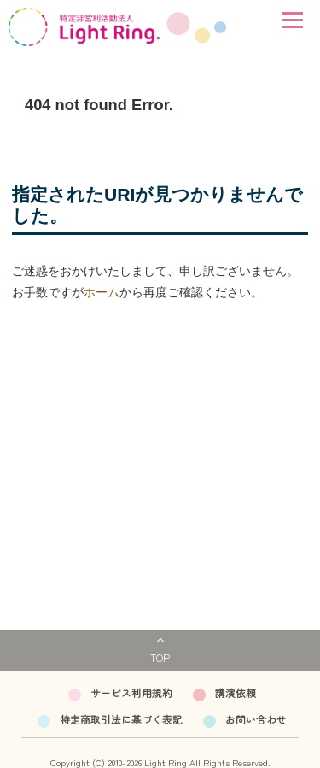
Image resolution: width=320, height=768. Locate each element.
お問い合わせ (256, 719)
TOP (160, 657)
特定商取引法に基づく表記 (121, 719)
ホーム (101, 292)
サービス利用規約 (131, 692)
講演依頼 (235, 692)
